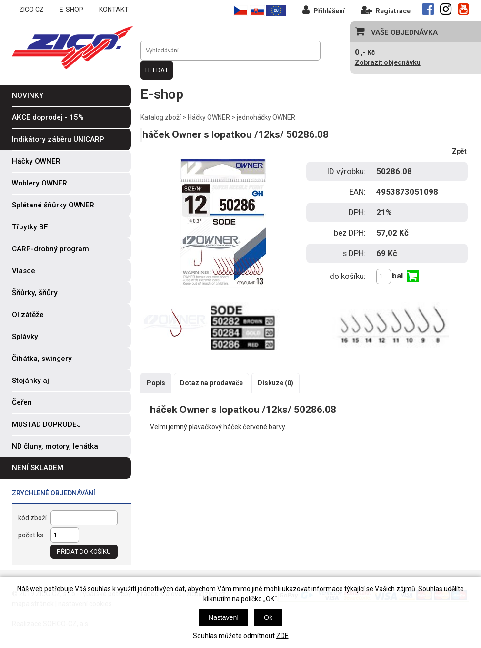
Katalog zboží (160, 117)
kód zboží (32, 518)
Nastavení (224, 617)
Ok (268, 617)
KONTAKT (114, 9)
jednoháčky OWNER (266, 117)
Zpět (459, 151)
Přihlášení (323, 10)
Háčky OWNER (209, 117)
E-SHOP (71, 9)
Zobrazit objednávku (388, 62)
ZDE (282, 635)
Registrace (386, 10)
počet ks (30, 535)
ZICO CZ (31, 9)
